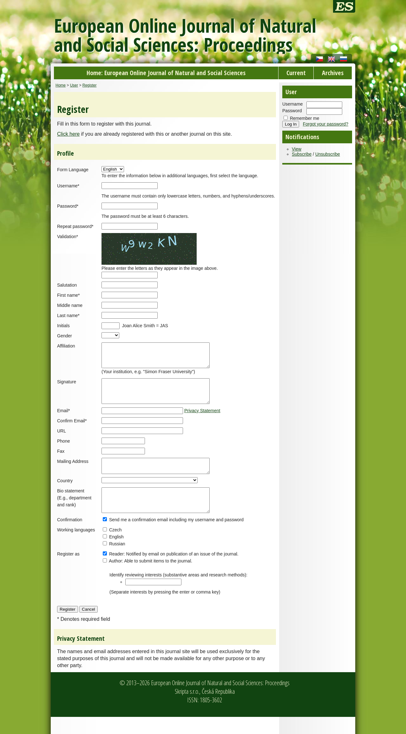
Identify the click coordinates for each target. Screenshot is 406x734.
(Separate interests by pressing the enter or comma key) (164, 609)
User (74, 85)
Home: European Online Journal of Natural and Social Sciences (166, 72)
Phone (63, 450)
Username (292, 104)
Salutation (67, 285)
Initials (63, 325)
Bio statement (70, 503)
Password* (67, 206)
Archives (333, 72)
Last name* (68, 315)
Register (89, 85)
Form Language (72, 169)
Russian (117, 560)
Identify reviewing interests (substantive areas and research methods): (178, 591)
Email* (63, 420)
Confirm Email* (72, 430)
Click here (68, 134)
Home (61, 85)
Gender (64, 335)
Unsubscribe (327, 154)
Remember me (304, 118)
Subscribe (301, 154)
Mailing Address (72, 470)
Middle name (69, 305)
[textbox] (153, 599)
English (116, 553)
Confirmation (69, 536)
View (296, 149)
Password (292, 110)
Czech (115, 546)
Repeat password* (75, 226)
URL (61, 440)
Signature (66, 386)
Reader (116, 571)
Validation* (67, 236)
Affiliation (66, 345)
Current (296, 72)
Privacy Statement (202, 420)
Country (65, 493)
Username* (68, 185)
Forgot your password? (325, 124)
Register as (68, 571)
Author (115, 578)
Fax (60, 460)
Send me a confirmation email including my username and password (176, 536)
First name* (68, 295)
